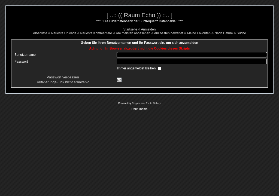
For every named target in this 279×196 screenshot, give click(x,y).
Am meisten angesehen (133, 33)
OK (119, 79)
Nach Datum (224, 33)
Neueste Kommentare (96, 33)
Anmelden (148, 29)
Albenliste (40, 33)
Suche (241, 33)
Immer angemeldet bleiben (136, 68)
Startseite (130, 29)
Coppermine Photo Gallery (146, 103)
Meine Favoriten (199, 33)
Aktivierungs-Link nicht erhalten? (63, 82)
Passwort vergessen (63, 77)
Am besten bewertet (168, 33)
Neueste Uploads (63, 33)
